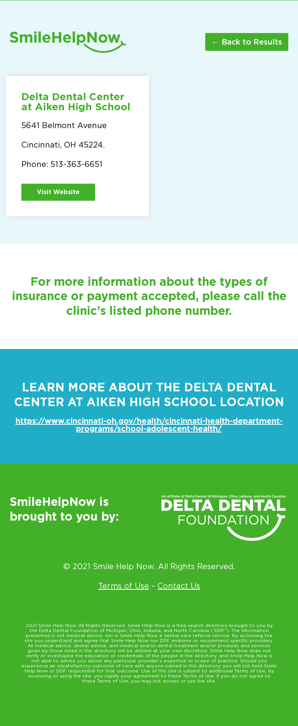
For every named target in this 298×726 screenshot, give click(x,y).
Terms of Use (123, 586)
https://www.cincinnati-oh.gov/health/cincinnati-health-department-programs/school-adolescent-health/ (149, 424)
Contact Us (179, 586)
